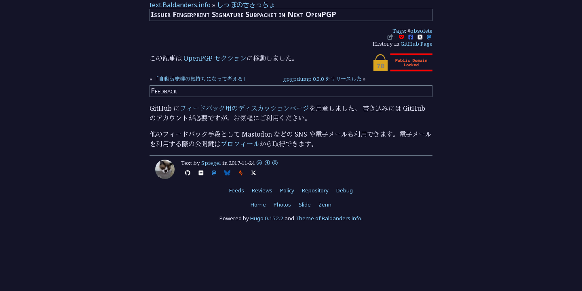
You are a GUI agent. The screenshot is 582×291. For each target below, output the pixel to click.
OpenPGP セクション (215, 58)
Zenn (324, 204)
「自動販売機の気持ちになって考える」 (201, 78)
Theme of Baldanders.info (328, 218)
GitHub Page (416, 43)
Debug (344, 190)
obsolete (421, 30)
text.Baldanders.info (180, 4)
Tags (398, 30)
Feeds (236, 190)
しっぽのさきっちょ (246, 4)
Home (258, 204)
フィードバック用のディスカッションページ (244, 108)
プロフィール (240, 143)
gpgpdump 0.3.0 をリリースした (322, 78)
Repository (315, 190)
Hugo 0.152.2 (266, 218)
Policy (287, 190)
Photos (282, 204)
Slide (305, 204)
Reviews (262, 190)
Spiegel (211, 163)
